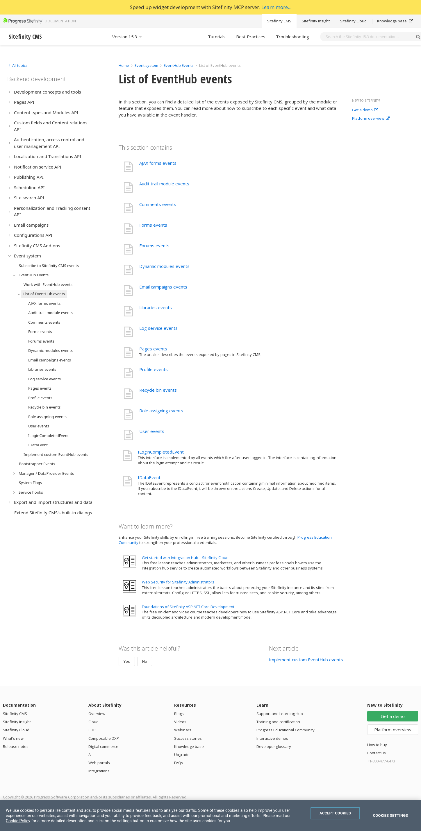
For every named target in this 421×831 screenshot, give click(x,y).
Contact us (376, 752)
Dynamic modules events (164, 266)
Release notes (15, 746)
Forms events (153, 225)
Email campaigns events (163, 287)
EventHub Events (179, 65)
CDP (92, 730)
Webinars (182, 730)
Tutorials (217, 37)
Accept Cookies (335, 813)
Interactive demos (272, 738)
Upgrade (182, 754)
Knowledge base (395, 21)
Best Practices (250, 37)
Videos (180, 721)
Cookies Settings (390, 815)
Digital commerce (103, 746)
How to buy (377, 744)
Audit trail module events (164, 184)
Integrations (99, 770)
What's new (13, 738)
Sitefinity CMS (279, 21)
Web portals (99, 762)
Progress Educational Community (285, 730)
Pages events (153, 349)
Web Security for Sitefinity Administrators (178, 582)
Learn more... (276, 7)
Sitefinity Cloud (353, 21)
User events (151, 431)
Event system (146, 65)
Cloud (93, 721)
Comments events (157, 204)
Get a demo (365, 110)
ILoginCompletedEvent (161, 452)
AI (90, 754)
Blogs (179, 713)
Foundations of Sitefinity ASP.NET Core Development (188, 606)
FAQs (178, 762)
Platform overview (371, 118)
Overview (96, 713)
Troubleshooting (292, 37)
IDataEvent (149, 477)
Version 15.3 (127, 37)
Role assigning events (161, 410)
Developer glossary (273, 746)
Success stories (188, 738)
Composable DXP (103, 738)
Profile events (153, 369)
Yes (127, 661)
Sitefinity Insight (316, 21)
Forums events (154, 245)
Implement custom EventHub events (306, 659)
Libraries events (155, 307)
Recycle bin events (158, 390)
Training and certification (278, 721)
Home (124, 65)
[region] (210, 815)
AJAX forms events (157, 163)
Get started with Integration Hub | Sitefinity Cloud (185, 557)
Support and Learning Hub (279, 713)
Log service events (158, 328)
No (144, 661)
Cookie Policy (18, 821)
